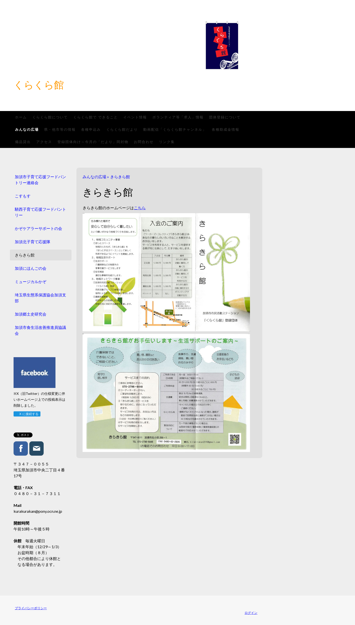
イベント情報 (135, 117)
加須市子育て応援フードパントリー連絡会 (40, 179)
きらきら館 (25, 255)
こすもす (23, 195)
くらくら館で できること (95, 117)
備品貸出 (23, 142)
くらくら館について (50, 117)
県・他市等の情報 (60, 129)
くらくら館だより (122, 129)
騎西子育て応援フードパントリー (40, 212)
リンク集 (167, 142)
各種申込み (91, 129)
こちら (140, 207)
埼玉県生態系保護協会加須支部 (40, 297)
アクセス (44, 142)
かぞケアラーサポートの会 (38, 228)
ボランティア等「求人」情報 (178, 117)
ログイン (251, 613)
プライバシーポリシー (31, 608)
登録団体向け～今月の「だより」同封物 (92, 142)
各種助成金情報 (225, 129)
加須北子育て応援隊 (32, 241)
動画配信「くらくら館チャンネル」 (174, 129)
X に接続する (26, 414)
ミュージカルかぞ (30, 281)
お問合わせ (144, 142)
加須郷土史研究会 (30, 314)
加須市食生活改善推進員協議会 (40, 330)
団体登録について (225, 117)
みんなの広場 (27, 129)
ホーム (21, 117)
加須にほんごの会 (30, 268)
